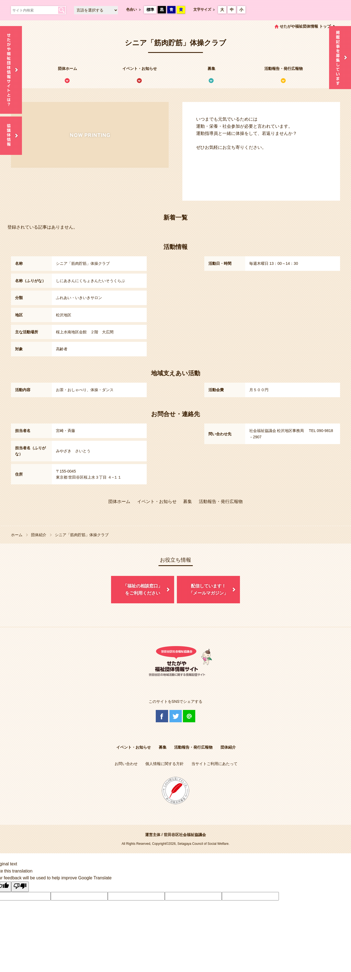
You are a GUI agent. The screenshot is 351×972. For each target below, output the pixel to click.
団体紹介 (38, 535)
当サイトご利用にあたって (214, 763)
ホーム (16, 535)
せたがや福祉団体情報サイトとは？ (11, 70)
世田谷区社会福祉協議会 (185, 834)
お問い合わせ (126, 763)
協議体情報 (11, 135)
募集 (211, 68)
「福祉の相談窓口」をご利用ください (142, 589)
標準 (150, 9)
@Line (189, 716)
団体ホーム (67, 68)
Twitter (175, 716)
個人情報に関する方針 (164, 763)
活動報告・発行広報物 (283, 68)
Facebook (162, 716)
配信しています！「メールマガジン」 (208, 589)
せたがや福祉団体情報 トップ (305, 26)
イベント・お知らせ (139, 68)
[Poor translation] (20, 887)
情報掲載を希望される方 (340, 57)
